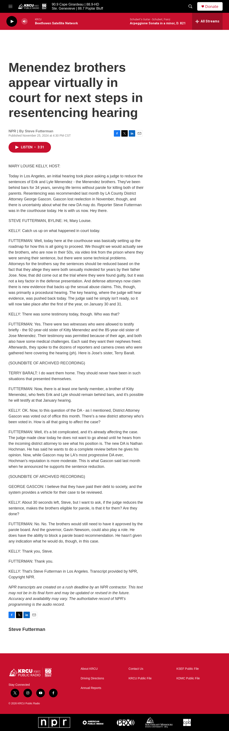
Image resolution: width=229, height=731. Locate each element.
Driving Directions (92, 678)
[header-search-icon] (190, 6)
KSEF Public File (187, 668)
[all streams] (207, 21)
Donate (211, 6)
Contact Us (136, 668)
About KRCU (89, 668)
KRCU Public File (140, 678)
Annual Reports (91, 688)
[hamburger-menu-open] (10, 6)
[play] (11, 21)
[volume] (24, 21)
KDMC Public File (188, 678)
